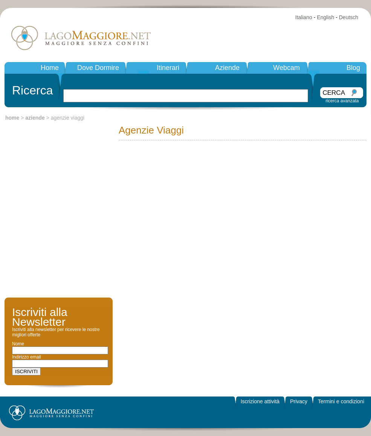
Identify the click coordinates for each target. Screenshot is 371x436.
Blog (353, 67)
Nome (18, 343)
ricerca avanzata (342, 100)
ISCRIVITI (26, 371)
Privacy (298, 401)
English (325, 17)
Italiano (303, 17)
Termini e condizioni (341, 401)
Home (50, 67)
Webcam (286, 67)
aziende (34, 118)
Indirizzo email (26, 357)
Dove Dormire (98, 67)
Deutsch (348, 17)
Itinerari (168, 67)
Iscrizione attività (260, 401)
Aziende (227, 67)
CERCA (333, 92)
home (12, 118)
